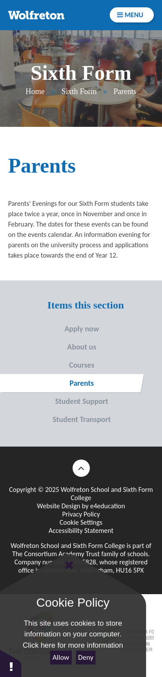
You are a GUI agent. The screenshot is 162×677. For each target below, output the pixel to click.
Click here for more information (73, 645)
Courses (47, 365)
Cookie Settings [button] (81, 522)
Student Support (54, 401)
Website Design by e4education (81, 506)
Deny (85, 657)
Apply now (49, 329)
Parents (125, 91)
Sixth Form (79, 91)
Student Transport (55, 419)
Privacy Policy (81, 514)
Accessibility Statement (80, 530)
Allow (61, 657)
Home (34, 91)
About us (48, 347)
